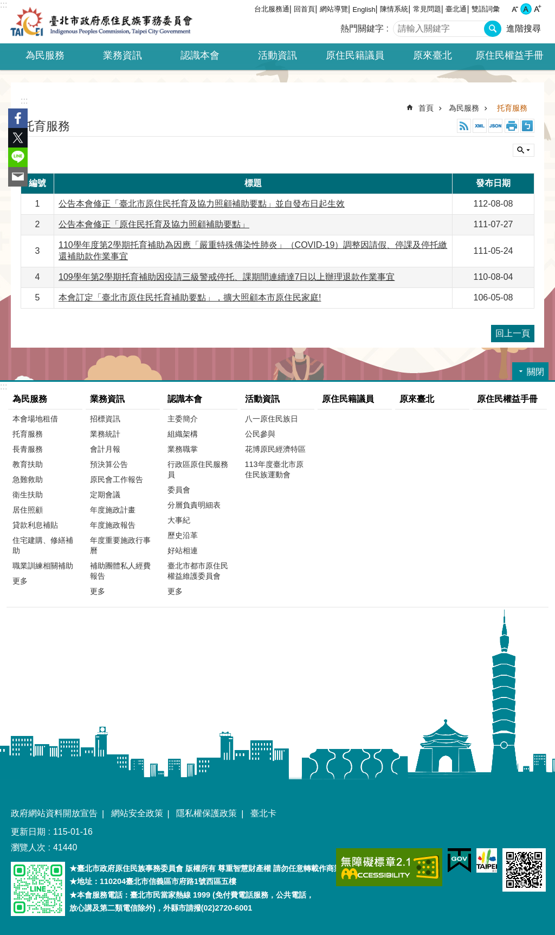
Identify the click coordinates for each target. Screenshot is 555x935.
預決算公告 (109, 464)
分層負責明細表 (194, 505)
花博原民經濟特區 (275, 449)
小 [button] (514, 9)
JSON (495, 126)
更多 (20, 581)
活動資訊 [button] (277, 55)
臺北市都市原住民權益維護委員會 (197, 570)
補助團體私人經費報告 (120, 570)
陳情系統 (394, 9)
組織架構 (182, 434)
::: (3, 4)
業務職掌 (182, 449)
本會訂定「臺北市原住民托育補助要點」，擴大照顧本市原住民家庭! (190, 297)
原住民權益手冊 (509, 55)
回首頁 (304, 9)
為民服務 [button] (44, 55)
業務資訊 (107, 399)
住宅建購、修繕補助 (42, 545)
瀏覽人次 (28, 847)
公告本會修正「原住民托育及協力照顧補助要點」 (154, 224)
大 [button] (537, 9)
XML (480, 126)
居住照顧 (27, 509)
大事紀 (178, 520)
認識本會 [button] (200, 55)
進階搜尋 (523, 28)
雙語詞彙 (486, 9)
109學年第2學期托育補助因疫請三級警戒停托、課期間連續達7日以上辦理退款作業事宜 (227, 276)
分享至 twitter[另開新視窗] (18, 138)
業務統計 (105, 434)
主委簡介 (182, 418)
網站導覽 (334, 9)
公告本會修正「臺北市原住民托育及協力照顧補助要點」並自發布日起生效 (202, 203)
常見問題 (427, 9)
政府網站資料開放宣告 (54, 813)
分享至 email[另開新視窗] (18, 177)
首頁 (426, 108)
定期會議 (105, 494)
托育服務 (512, 108)
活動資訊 (262, 399)
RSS (464, 126)
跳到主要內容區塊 (5, 5)
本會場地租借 (35, 418)
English (364, 9)
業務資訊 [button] (122, 55)
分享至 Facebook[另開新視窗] (18, 118)
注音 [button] (527, 126)
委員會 (178, 489)
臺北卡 (263, 813)
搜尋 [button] (492, 29)
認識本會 (184, 399)
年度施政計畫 (112, 509)
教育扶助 (27, 464)
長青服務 (27, 449)
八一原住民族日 (271, 418)
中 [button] (526, 9)
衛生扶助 (27, 494)
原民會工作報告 (116, 479)
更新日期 (28, 831)
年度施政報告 (112, 525)
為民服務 (464, 108)
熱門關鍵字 (362, 28)
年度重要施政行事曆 (120, 545)
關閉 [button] (523, 150)
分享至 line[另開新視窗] (18, 157)
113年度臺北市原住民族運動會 (274, 469)
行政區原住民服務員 (197, 469)
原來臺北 (432, 55)
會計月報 (105, 449)
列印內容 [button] (512, 126)
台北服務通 (271, 9)
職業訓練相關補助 (42, 565)
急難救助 (27, 479)
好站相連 (182, 550)
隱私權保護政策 (206, 813)
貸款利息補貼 (35, 525)
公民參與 (260, 434)
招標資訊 (105, 418)
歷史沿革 (182, 535)
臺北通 (456, 9)
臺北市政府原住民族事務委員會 (101, 21)
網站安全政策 (137, 813)
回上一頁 (512, 333)
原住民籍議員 (355, 55)
